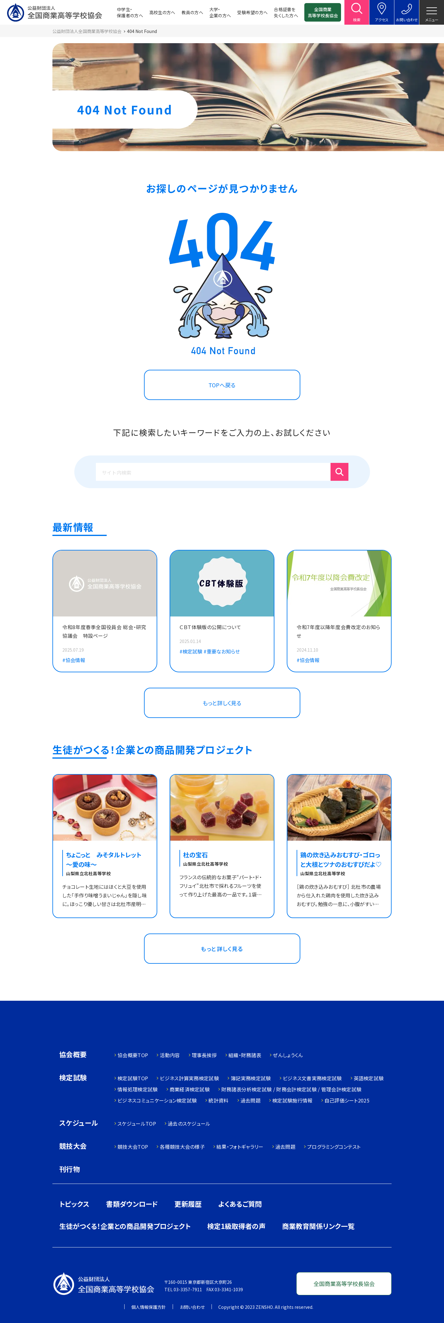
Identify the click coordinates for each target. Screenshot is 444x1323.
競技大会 (73, 1146)
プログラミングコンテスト (334, 1146)
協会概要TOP (132, 1055)
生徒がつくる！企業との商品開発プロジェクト (125, 1226)
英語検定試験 (369, 1078)
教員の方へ (192, 12)
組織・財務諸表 (244, 1055)
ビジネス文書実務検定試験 (312, 1078)
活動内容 (170, 1055)
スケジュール (78, 1123)
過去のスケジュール (189, 1123)
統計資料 (218, 1100)
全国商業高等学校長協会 (323, 12)
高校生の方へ (162, 12)
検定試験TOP (132, 1078)
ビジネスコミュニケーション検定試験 (157, 1100)
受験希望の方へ (252, 12)
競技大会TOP (132, 1146)
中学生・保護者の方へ (130, 12)
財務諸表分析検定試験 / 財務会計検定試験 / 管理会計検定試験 (291, 1089)
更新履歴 (188, 1204)
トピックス (74, 1204)
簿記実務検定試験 (251, 1078)
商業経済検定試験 (190, 1089)
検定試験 (73, 1078)
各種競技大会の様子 (182, 1146)
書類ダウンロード (132, 1204)
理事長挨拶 (204, 1055)
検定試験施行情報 (292, 1100)
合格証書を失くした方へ (286, 12)
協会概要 (73, 1055)
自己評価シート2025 (347, 1100)
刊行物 (69, 1168)
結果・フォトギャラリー (240, 1146)
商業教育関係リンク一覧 (318, 1226)
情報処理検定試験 (137, 1089)
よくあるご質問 (240, 1204)
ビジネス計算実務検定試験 (189, 1078)
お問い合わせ (192, 1307)
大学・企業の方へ (220, 12)
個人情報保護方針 (148, 1307)
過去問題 (250, 1100)
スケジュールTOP (136, 1123)
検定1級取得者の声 (236, 1226)
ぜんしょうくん (288, 1055)
